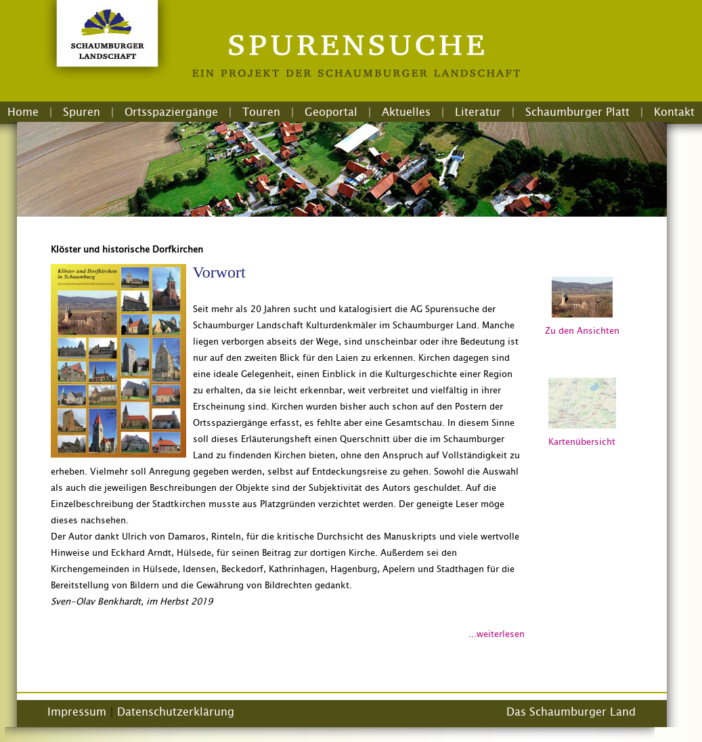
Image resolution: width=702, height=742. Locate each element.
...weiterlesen (496, 633)
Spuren (81, 111)
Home (23, 111)
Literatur (478, 111)
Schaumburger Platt (577, 111)
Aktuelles (406, 111)
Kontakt (674, 111)
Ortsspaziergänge (171, 111)
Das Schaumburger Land (571, 711)
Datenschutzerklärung (175, 711)
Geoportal (331, 111)
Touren (261, 111)
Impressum (76, 711)
